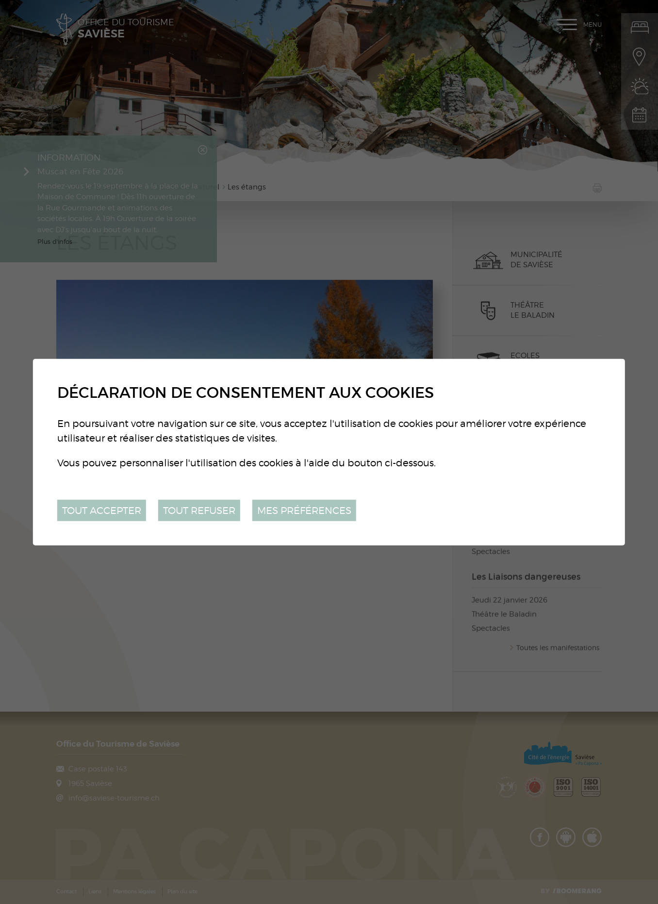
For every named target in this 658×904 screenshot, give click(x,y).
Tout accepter (101, 510)
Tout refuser (199, 510)
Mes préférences (304, 510)
